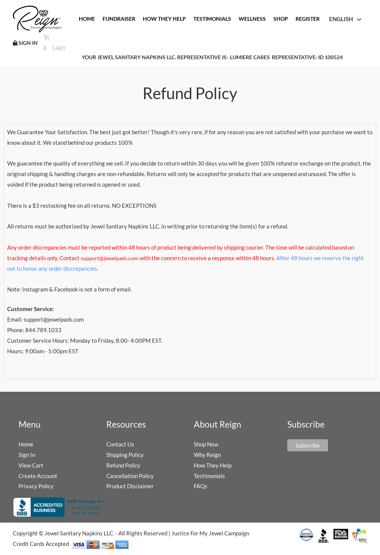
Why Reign (207, 454)
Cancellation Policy (130, 475)
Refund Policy (123, 465)
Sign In (26, 454)
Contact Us (120, 444)
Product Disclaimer (130, 486)
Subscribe (308, 445)
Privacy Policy (36, 486)
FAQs (200, 486)
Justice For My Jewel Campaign (210, 533)
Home (25, 444)
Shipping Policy (125, 454)
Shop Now (206, 444)
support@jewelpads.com (109, 258)
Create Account (37, 475)
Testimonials (209, 475)
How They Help (212, 465)
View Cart (30, 465)
